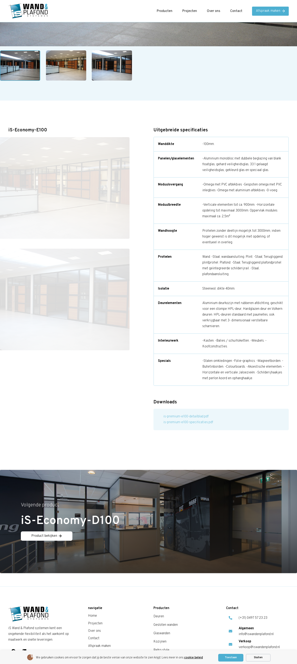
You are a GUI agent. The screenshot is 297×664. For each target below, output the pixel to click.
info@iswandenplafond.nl (256, 634)
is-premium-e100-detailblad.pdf (186, 417)
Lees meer (33, 361)
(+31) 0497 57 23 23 (253, 618)
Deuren (158, 617)
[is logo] (28, 11)
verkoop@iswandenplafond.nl (259, 647)
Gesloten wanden (165, 625)
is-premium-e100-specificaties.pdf (188, 422)
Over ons (94, 631)
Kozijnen (159, 642)
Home (30, 303)
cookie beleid (193, 658)
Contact (93, 639)
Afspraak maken (99, 646)
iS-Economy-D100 (70, 521)
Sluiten (258, 657)
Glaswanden (48, 303)
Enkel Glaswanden (75, 303)
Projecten (95, 623)
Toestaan (231, 657)
